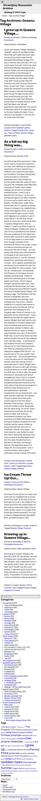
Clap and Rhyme (11, 605)
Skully (6, 656)
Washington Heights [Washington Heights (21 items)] (12, 771)
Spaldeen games (9, 663)
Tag (5, 658)
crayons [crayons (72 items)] (21, 738)
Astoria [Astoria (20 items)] (3, 732)
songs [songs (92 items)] (8, 758)
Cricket (7, 643)
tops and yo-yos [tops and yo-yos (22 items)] (30, 768)
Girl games (7, 603)
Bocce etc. (8, 638)
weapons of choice (12, 590)
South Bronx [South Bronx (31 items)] (16, 759)
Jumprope (8, 612)
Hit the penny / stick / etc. (15, 647)
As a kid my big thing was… (16, 143)
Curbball (7, 672)
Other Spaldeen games (20, 128)
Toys (13, 466)
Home (4, 16)
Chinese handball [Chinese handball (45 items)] (25, 732)
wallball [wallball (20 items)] (3, 771)
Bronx (6, 619)
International (9, 625)
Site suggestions (10, 661)
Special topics (8, 689)
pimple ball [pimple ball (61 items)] (14, 753)
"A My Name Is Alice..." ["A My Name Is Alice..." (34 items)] (9, 727)
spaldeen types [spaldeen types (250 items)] (11, 762)
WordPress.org (8, 792)
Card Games (9, 641)
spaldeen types (10, 136)
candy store (23, 130)
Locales (7, 128)
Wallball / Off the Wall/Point (15, 687)
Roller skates (9, 714)
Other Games (8, 636)
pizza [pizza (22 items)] (21, 753)
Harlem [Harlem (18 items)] (22, 746)
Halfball (7, 674)
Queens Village (27, 133)
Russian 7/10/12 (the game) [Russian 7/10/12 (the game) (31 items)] (17, 756)
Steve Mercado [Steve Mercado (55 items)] (29, 762)
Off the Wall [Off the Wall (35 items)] (25, 750)
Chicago (7, 623)
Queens (7, 130)
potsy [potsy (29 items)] (25, 753)
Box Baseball (9, 667)
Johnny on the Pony (17, 463)
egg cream (27, 466)
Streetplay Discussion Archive (18, 797)
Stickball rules (12, 683)
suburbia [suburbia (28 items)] (28, 765)
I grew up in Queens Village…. (19, 31)
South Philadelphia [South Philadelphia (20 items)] (27, 759)
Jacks (6, 610)
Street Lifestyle (9, 703)
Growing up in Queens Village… (17, 536)
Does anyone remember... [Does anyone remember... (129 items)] (16, 740)
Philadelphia (9, 630)
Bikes (6, 705)
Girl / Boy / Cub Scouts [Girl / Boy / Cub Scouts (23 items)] (12, 746)
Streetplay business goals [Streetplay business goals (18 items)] (17, 765)
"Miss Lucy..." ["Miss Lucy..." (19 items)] (20, 727)
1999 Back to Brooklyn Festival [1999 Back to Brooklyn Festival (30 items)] (26, 730)
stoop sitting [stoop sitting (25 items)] (5, 765)
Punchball (8, 678)
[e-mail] (25, 156)
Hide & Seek (9, 645)
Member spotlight (11, 696)
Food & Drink (25, 125)
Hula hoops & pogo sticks (16, 720)
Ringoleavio (9, 654)
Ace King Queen (18, 461)
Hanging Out (9, 709)
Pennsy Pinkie (14, 133)
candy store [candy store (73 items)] (11, 732)
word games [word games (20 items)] (33, 771)
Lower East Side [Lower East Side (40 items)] (14, 750)
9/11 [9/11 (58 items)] (13, 730)
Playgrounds (9, 711)
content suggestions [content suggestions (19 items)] (11, 738)
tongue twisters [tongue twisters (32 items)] (18, 768)
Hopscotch (8, 607)
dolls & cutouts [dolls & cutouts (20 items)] (29, 742)
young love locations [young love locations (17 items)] (7, 773)
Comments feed (9, 790)
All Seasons (17, 526)
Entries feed (8, 787)
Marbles (7, 652)
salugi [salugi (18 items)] (30, 756)
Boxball (7, 669)
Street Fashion (10, 716)
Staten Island (9, 634)
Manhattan (8, 627)
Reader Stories (10, 698)
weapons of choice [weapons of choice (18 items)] (24, 771)
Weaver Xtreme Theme (31, 799)
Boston (7, 616)
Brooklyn (16, 125)
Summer (20, 469)
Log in (5, 785)
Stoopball (8, 685)
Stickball (7, 680)
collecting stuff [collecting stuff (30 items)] (27, 735)
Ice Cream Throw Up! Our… (17, 476)
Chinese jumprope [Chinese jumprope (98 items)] (11, 735)
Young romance (10, 700)
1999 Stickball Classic (13, 692)
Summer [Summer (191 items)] (6, 768)
